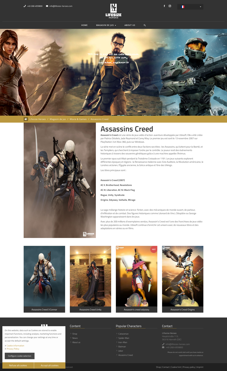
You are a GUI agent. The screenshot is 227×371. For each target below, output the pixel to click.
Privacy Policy (13, 348)
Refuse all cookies (18, 365)
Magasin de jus (106, 25)
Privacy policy (189, 367)
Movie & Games (78, 119)
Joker (120, 350)
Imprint (200, 367)
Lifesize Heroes (37, 119)
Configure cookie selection (19, 355)
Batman (122, 346)
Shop (74, 333)
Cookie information (15, 345)
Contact (165, 367)
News (75, 338)
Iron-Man (122, 342)
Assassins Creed (99, 119)
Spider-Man (123, 338)
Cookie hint (176, 367)
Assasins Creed (125, 355)
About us (130, 25)
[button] (145, 25)
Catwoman (123, 333)
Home (84, 25)
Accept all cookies (49, 365)
